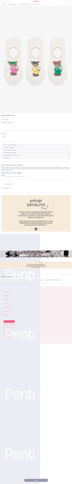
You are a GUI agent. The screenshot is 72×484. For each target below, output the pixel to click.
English (6, 315)
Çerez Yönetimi (7, 336)
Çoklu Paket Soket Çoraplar (24, 279)
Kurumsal (6, 299)
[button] (34, 111)
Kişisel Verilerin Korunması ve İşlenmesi (12, 327)
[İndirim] (8, 1)
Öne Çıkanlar (7, 295)
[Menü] (2, 1)
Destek (5, 303)
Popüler (6, 291)
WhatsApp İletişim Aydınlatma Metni (11, 338)
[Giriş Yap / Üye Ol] (66, 1)
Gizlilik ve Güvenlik (8, 332)
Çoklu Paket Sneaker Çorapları (24, 4)
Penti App (6, 311)
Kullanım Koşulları (7, 334)
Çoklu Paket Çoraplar (12, 4)
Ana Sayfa (4, 4)
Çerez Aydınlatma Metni (9, 329)
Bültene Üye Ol (10, 321)
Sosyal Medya (7, 307)
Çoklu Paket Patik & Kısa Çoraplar (53, 279)
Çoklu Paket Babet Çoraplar (38, 279)
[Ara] (5, 1)
